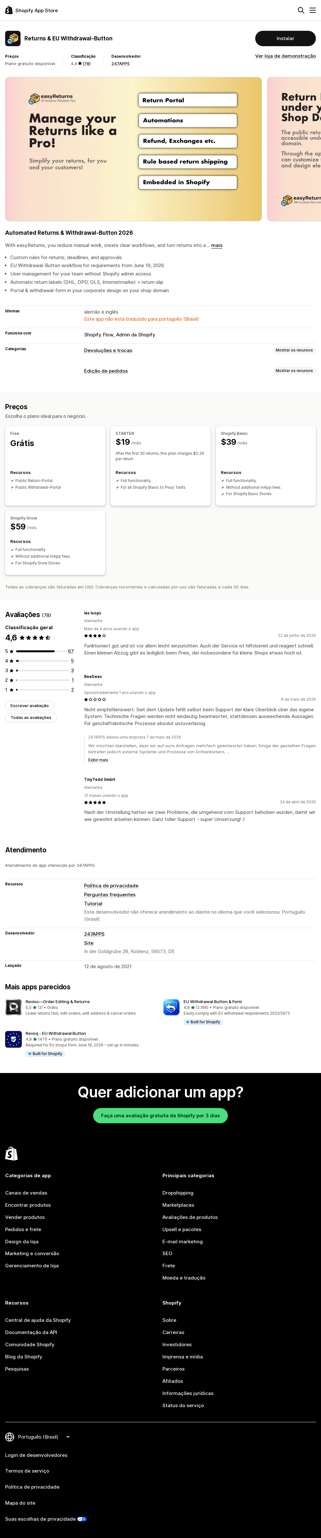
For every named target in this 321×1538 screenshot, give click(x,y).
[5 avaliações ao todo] (72, 661)
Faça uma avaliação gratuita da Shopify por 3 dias (160, 1115)
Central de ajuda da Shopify (38, 1320)
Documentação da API (31, 1332)
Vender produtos (25, 1217)
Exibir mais (98, 760)
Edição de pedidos (106, 371)
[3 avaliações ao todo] (72, 670)
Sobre (169, 1320)
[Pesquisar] (301, 10)
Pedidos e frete (23, 1229)
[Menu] (312, 10)
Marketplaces (178, 1205)
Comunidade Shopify (30, 1344)
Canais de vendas (26, 1193)
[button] (81, 1007)
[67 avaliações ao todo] (71, 651)
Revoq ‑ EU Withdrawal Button (56, 1033)
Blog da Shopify (23, 1357)
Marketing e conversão (32, 1253)
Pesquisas (17, 1369)
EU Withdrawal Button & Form (213, 1001)
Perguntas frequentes (109, 895)
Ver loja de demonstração (285, 56)
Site (88, 943)
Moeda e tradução (183, 1278)
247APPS (120, 63)
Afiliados (172, 1381)
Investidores (177, 1344)
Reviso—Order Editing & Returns (58, 1001)
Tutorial (93, 903)
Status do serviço (183, 1405)
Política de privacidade (111, 886)
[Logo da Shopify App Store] (31, 10)
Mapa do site (20, 1503)
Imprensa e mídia (182, 1357)
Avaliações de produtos (190, 1217)
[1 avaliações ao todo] (73, 680)
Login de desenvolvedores (36, 1455)
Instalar (285, 38)
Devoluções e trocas (108, 350)
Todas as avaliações (31, 717)
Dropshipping (178, 1193)
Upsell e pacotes (181, 1229)
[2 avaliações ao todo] (72, 690)
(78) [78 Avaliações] (86, 63)
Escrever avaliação (30, 705)
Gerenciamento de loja (32, 1266)
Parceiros (173, 1369)
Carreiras (173, 1332)
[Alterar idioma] (44, 1436)
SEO (167, 1253)
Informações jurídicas (187, 1393)
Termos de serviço (27, 1471)
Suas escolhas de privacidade (40, 1519)
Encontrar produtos (28, 1205)
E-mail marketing (182, 1241)
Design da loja (22, 1241)
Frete (168, 1266)
